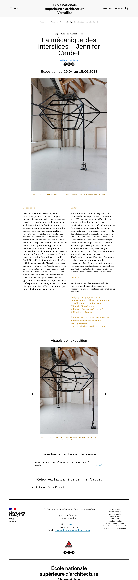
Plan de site (115, 519)
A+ (106, 10)
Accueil (43, 22)
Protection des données (115, 523)
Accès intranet (115, 509)
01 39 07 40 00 (71, 524)
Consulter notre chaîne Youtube (115, 526)
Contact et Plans (115, 516)
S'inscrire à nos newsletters (115, 528)
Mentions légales (115, 521)
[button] (122, 10)
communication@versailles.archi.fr (72, 530)
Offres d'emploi (115, 512)
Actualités (54, 22)
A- (104, 10)
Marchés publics (115, 514)
